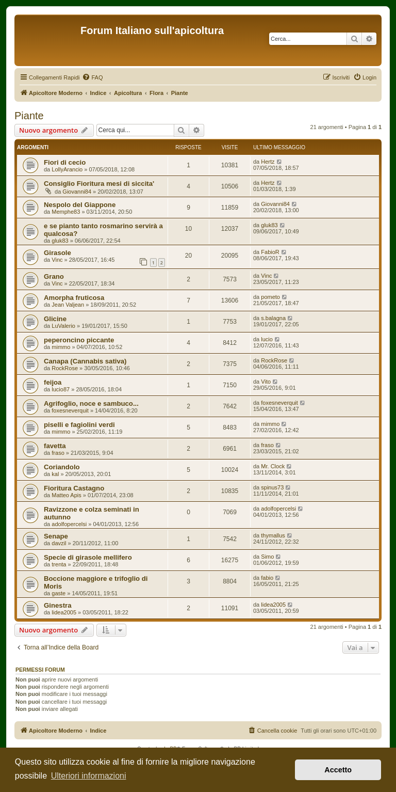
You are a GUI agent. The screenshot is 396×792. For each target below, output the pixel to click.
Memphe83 (66, 212)
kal (55, 474)
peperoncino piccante (79, 340)
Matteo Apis (66, 495)
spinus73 (272, 487)
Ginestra (58, 605)
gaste (58, 593)
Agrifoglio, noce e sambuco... (91, 403)
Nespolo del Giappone (80, 205)
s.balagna (273, 318)
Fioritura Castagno (74, 488)
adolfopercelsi (69, 524)
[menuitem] (92, 77)
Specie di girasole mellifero (88, 557)
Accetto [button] (338, 770)
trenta (59, 564)
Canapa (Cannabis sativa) (85, 361)
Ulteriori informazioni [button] (88, 775)
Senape (56, 536)
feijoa (52, 382)
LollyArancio (67, 169)
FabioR (270, 252)
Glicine (55, 319)
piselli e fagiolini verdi (79, 425)
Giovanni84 (76, 191)
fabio (267, 578)
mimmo (61, 347)
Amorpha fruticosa (74, 298)
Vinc (57, 260)
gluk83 (60, 240)
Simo (267, 556)
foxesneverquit (70, 410)
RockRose (65, 368)
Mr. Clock (273, 466)
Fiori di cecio (65, 162)
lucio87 (61, 389)
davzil (59, 543)
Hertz (267, 162)
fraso (58, 453)
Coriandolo (62, 467)
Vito (266, 381)
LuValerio (63, 326)
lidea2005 (64, 612)
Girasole (57, 253)
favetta (55, 446)
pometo (270, 297)
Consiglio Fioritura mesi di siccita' (99, 183)
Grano (54, 276)
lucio (267, 339)
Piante (29, 115)
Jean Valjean (68, 305)
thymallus (273, 535)
